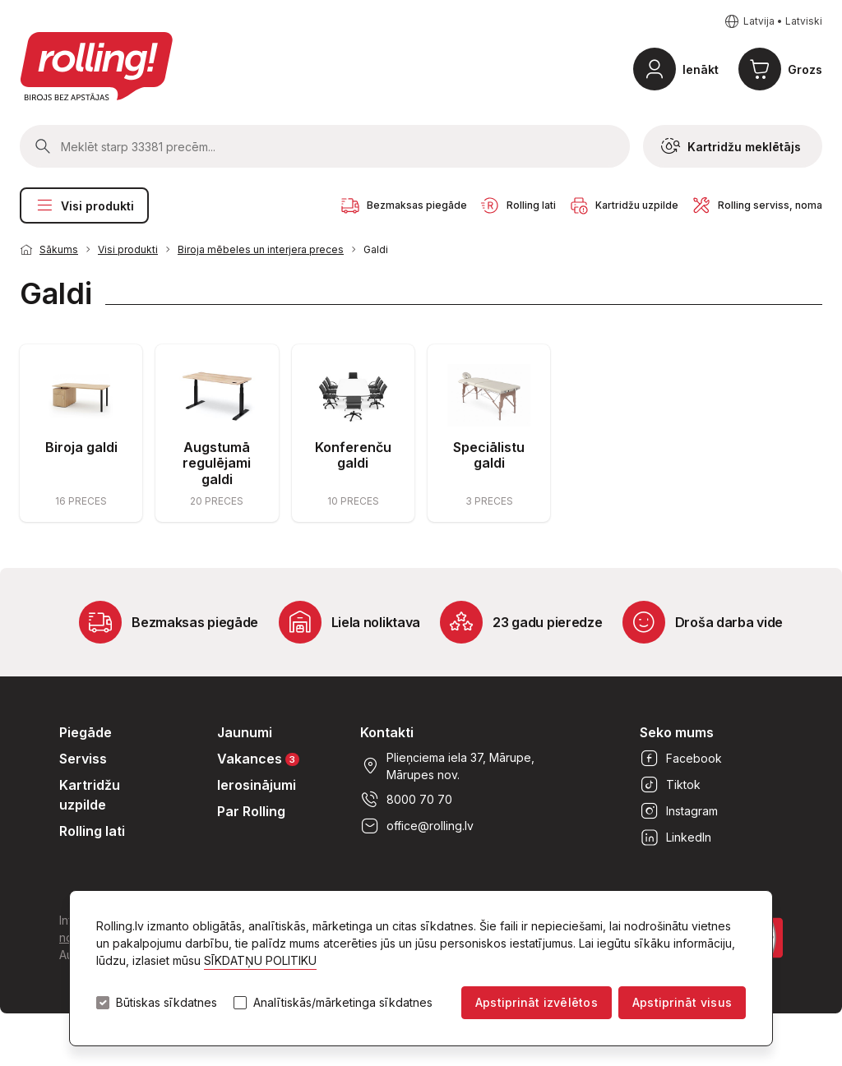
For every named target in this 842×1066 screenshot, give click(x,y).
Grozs (805, 69)
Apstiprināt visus (682, 1002)
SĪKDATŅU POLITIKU (260, 960)
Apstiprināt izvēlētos (536, 1002)
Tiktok (670, 785)
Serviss (83, 758)
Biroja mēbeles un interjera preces (261, 249)
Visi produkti (84, 205)
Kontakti (387, 732)
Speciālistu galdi (489, 455)
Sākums (58, 249)
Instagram (679, 811)
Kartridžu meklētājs (731, 146)
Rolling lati (92, 831)
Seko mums (677, 732)
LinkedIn (675, 837)
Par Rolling (251, 811)
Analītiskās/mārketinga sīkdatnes (343, 1002)
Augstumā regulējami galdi (217, 463)
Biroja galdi (81, 447)
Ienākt (700, 69)
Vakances (258, 758)
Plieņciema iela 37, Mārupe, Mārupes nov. (447, 766)
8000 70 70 (406, 800)
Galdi (375, 249)
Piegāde (85, 732)
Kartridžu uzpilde (89, 795)
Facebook (681, 758)
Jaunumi (244, 732)
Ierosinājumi (256, 785)
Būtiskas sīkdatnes (166, 1002)
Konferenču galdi (353, 455)
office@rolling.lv (417, 826)
